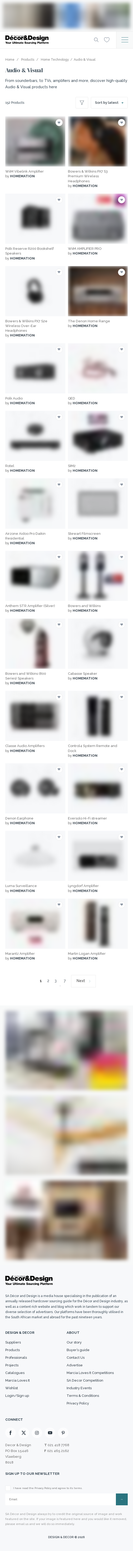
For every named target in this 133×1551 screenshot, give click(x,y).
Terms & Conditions (83, 1396)
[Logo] (45, 39)
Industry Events (79, 1388)
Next (81, 981)
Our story (74, 1342)
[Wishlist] (106, 39)
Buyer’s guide (78, 1350)
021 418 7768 (58, 1445)
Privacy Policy (78, 1403)
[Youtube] (50, 1433)
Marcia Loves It (17, 1380)
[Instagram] (37, 1433)
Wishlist (11, 1388)
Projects (11, 1365)
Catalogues (14, 1373)
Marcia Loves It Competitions (90, 1373)
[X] (23, 1433)
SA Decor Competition (85, 1380)
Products (12, 1350)
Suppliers (13, 1342)
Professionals (16, 1358)
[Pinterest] (63, 1433)
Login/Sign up (17, 1396)
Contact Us (76, 1358)
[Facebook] (10, 1433)
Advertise (75, 1365)
